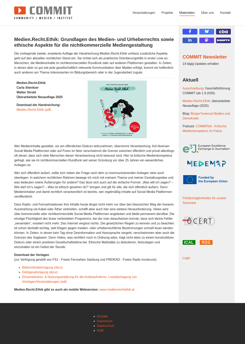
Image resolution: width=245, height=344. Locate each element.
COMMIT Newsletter (205, 57)
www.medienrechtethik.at (117, 289)
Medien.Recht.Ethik (196, 101)
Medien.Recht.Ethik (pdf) (34, 109)
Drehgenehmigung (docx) (40, 272)
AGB (100, 330)
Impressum (104, 321)
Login (186, 258)
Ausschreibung (193, 88)
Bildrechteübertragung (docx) (42, 267)
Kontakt (102, 316)
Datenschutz (105, 325)
